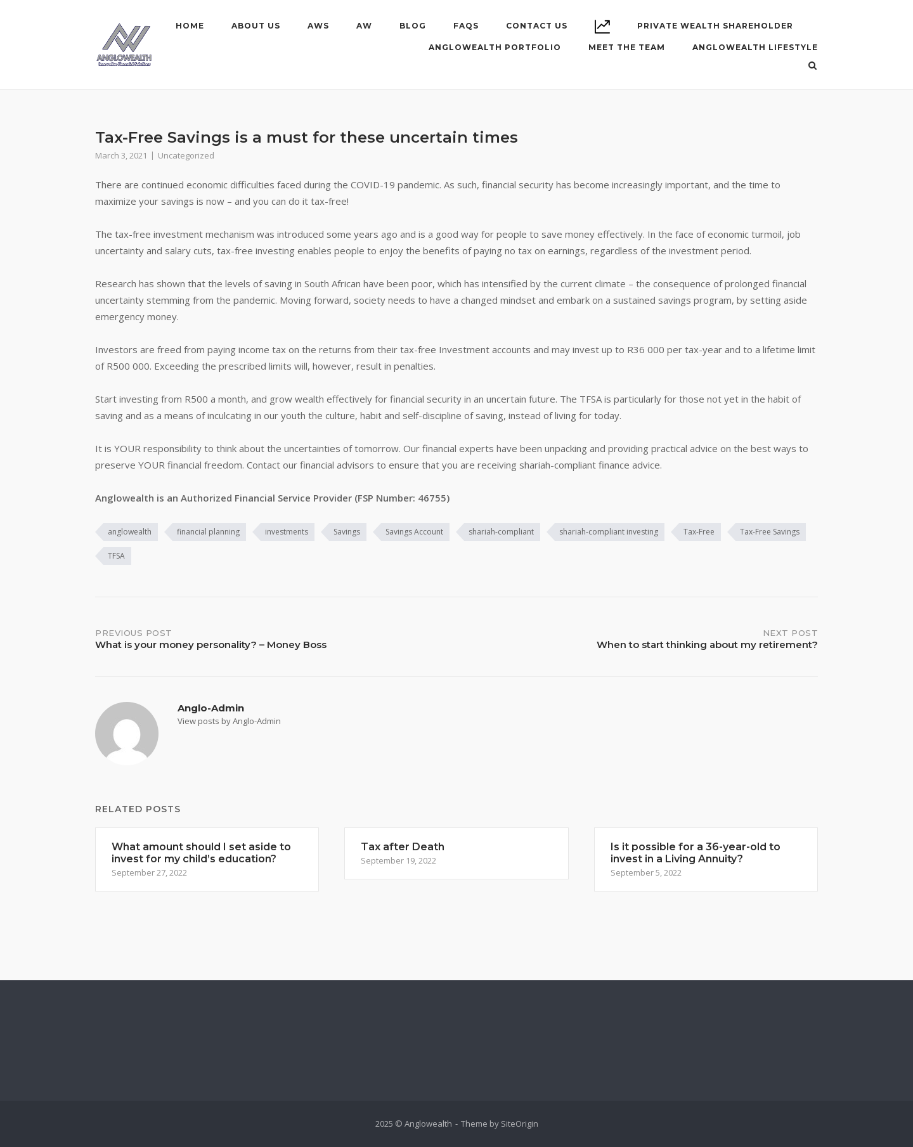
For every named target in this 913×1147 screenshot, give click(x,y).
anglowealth (130, 531)
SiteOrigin (519, 1123)
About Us (255, 25)
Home (190, 25)
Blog (412, 25)
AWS (318, 25)
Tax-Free (699, 531)
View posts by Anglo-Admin (229, 721)
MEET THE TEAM (626, 47)
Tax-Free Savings (770, 531)
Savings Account (414, 531)
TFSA (116, 555)
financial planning (208, 531)
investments (286, 531)
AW (364, 25)
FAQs (466, 25)
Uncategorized (186, 155)
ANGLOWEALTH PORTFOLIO (495, 47)
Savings (346, 531)
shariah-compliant (501, 531)
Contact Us (536, 25)
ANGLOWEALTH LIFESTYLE (755, 47)
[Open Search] (812, 66)
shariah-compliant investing (608, 531)
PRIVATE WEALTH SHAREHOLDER (715, 25)
